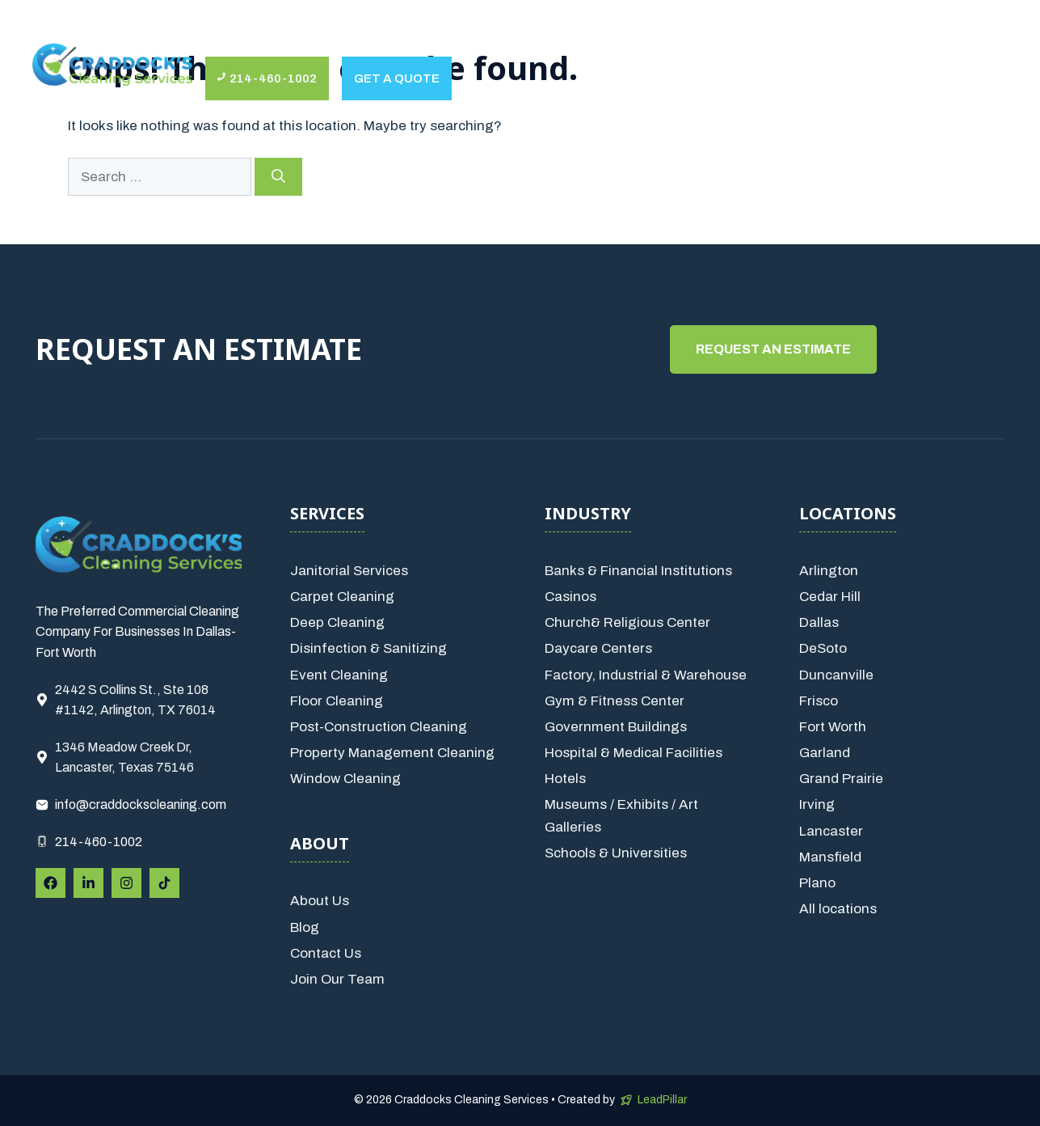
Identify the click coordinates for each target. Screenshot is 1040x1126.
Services (363, 40)
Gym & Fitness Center (614, 701)
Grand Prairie (841, 778)
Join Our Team (337, 979)
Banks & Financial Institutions (638, 570)
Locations (598, 40)
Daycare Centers (598, 648)
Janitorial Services (349, 570)
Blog (304, 927)
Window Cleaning (345, 778)
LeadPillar (662, 1100)
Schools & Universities (616, 853)
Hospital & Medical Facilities (633, 752)
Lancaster (831, 831)
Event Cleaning (339, 675)
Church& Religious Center (627, 622)
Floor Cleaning (336, 701)
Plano (817, 883)
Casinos (570, 596)
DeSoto (823, 648)
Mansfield (830, 857)
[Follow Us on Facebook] (50, 883)
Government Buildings (616, 726)
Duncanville (836, 675)
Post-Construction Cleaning (378, 726)
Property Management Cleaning (392, 752)
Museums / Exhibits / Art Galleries (621, 815)
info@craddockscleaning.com (140, 804)
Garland (824, 752)
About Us (254, 40)
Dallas (819, 622)
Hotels (565, 778)
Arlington (828, 570)
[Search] (278, 177)
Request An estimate (773, 349)
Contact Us (704, 40)
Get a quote (397, 78)
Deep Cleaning (337, 622)
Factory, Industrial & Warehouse (646, 675)
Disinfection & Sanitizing (368, 648)
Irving (817, 804)
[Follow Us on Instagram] (126, 883)
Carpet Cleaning (342, 596)
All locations (838, 908)
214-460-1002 (98, 842)
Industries (477, 40)
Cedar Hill (830, 596)
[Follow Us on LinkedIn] (88, 883)
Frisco (818, 701)
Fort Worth (832, 726)
